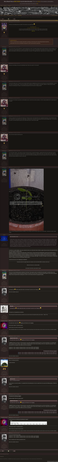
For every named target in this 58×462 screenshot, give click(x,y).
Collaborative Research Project (24, 17)
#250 (9, 234)
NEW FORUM (17, 1)
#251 (9, 270)
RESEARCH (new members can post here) (14, 17)
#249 (9, 167)
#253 (9, 304)
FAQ (1, 15)
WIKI (4, 15)
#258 (9, 394)
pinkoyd (4, 358)
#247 (9, 132)
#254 (9, 320)
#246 (9, 116)
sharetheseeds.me (13, 40)
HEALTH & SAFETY (10, 15)
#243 (9, 63)
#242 (9, 46)
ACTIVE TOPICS (54, 15)
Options (56, 20)
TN (4, 336)
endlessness (4, 63)
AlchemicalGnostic (4, 304)
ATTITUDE (20, 15)
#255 (9, 336)
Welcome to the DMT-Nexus (4, 17)
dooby (4, 234)
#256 (9, 358)
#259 (9, 417)
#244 (9, 81)
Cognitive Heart (4, 320)
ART (15, 15)
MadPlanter (4, 46)
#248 (9, 150)
